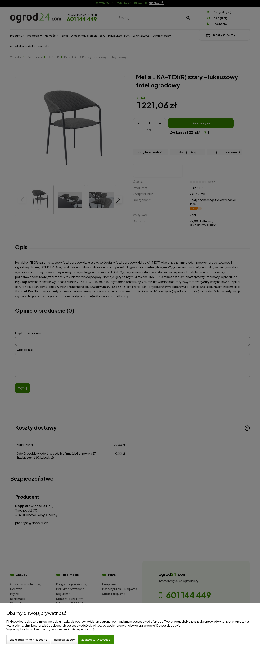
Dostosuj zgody (64, 639)
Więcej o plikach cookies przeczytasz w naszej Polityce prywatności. (51, 629)
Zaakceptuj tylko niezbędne (28, 639)
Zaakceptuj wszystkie (95, 639)
